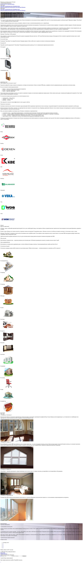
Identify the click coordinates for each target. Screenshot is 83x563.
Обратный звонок (10, 4)
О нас (16, 7)
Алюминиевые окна (9, 6)
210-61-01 (3, 4)
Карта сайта (2, 552)
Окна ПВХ (2, 6)
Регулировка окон (6, 7)
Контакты (19, 7)
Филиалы (23, 7)
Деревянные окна (16, 6)
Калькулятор (12, 7)
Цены (1, 7)
